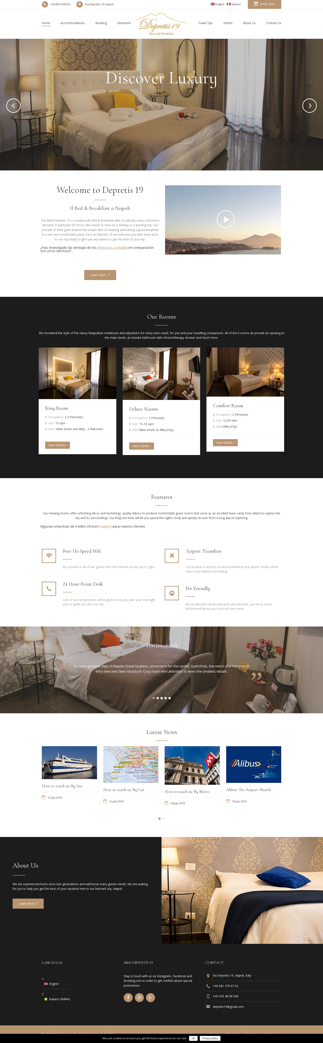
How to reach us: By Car (123, 789)
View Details (57, 445)
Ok (193, 1038)
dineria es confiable (112, 247)
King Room (56, 408)
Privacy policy (210, 1038)
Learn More (100, 275)
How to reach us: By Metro (187, 791)
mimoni (106, 526)
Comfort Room (228, 406)
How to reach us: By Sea (62, 786)
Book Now (264, 3)
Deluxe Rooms (143, 409)
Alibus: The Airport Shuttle (248, 789)
